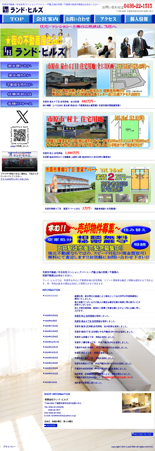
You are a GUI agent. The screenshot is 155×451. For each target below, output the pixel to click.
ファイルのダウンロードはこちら (15, 179)
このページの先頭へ (142, 434)
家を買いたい (19, 65)
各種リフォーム (19, 103)
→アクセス (50, 425)
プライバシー (9, 447)
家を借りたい (19, 75)
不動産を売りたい (19, 84)
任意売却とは (19, 94)
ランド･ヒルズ (29, 10)
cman (12, 146)
